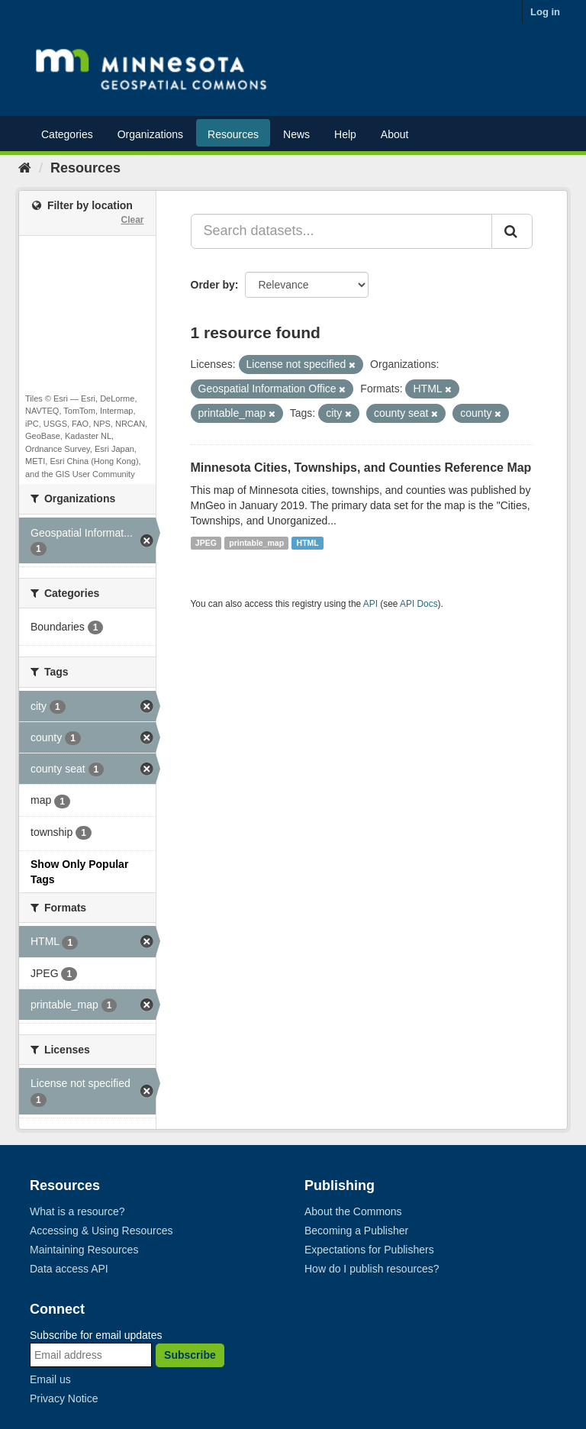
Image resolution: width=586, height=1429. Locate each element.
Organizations (150, 134)
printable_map (256, 542)
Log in (545, 12)
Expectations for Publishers (369, 1250)
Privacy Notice (64, 1398)
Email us (50, 1379)
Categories (67, 134)
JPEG (206, 542)
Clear (132, 220)
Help (345, 134)
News (296, 134)
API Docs (419, 603)
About (395, 134)
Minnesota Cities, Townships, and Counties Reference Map (361, 467)
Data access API (69, 1269)
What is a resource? (77, 1211)
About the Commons (353, 1211)
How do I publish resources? (372, 1269)
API (370, 603)
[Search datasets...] (342, 231)
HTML (308, 542)
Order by (213, 285)
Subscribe (190, 1355)
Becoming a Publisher (356, 1230)
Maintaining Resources (84, 1250)
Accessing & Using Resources (101, 1230)
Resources (233, 134)
